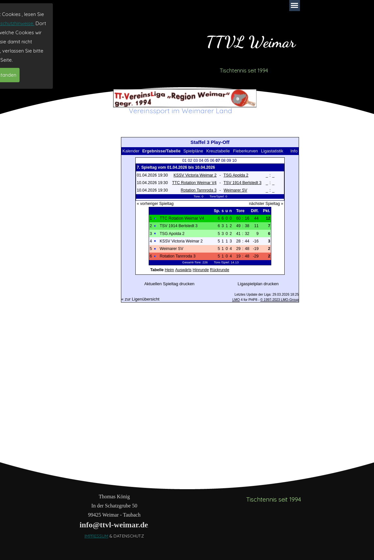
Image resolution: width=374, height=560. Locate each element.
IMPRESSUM (96, 535)
